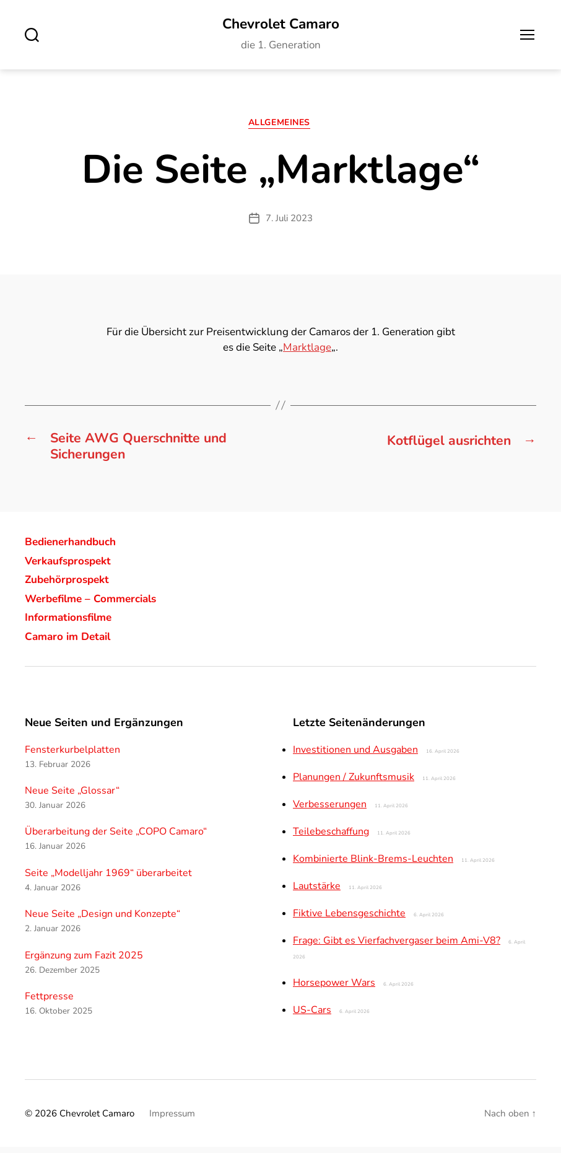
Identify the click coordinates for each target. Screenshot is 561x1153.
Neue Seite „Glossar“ (72, 797)
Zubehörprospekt (70, 585)
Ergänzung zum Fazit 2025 (84, 961)
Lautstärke (317, 891)
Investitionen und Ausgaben (355, 755)
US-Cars (312, 1015)
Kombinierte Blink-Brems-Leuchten (373, 864)
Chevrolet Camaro (280, 24)
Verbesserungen (330, 810)
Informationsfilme (71, 623)
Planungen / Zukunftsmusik (353, 782)
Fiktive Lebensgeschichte (349, 919)
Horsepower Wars (334, 988)
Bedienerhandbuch (74, 547)
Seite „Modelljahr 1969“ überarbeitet (108, 878)
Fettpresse (49, 1002)
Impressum (172, 1119)
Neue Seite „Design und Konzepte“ (102, 920)
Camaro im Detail (70, 641)
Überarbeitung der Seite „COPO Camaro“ (116, 837)
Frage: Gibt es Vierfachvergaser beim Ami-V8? (396, 946)
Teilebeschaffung (331, 837)
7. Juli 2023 (289, 220)
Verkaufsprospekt (71, 566)
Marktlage (307, 350)
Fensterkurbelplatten (72, 755)
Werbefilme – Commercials (95, 604)
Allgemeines (280, 125)
